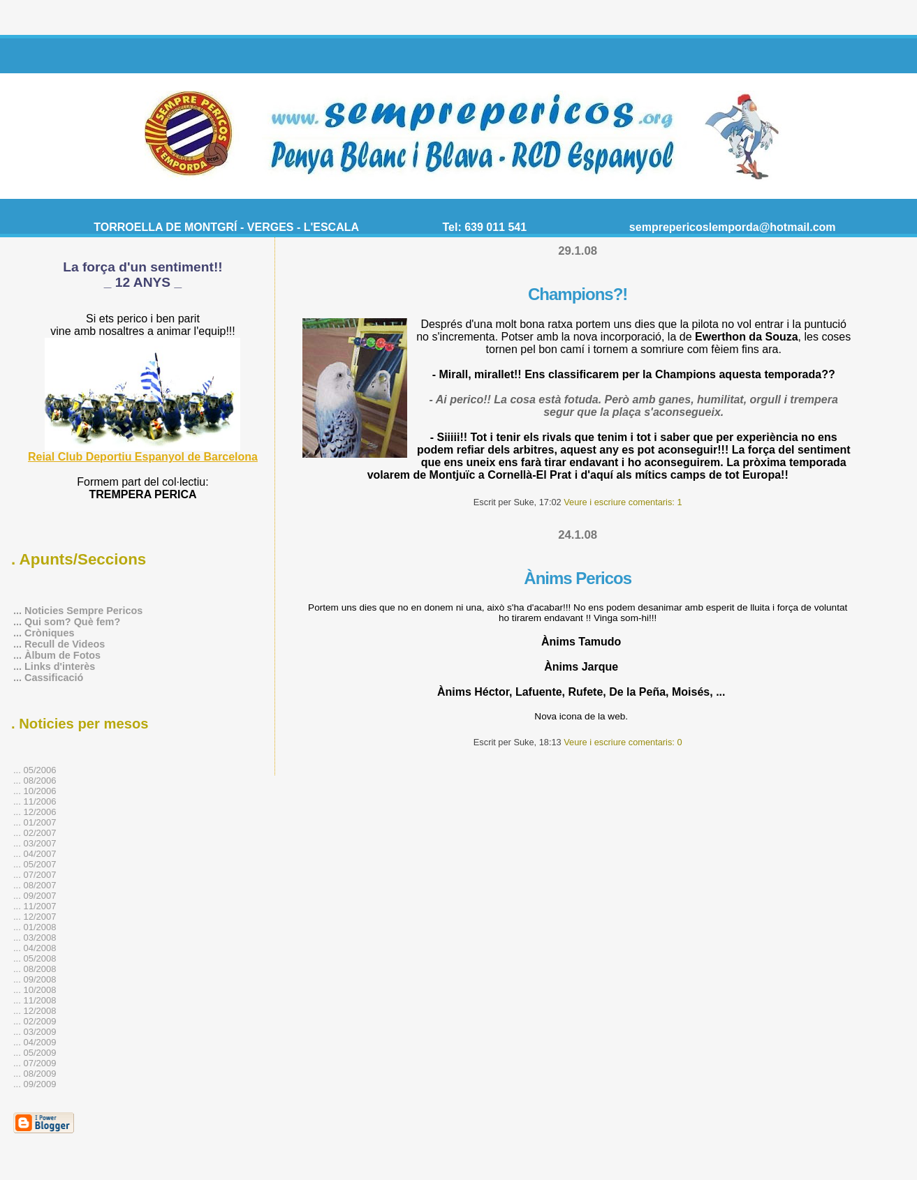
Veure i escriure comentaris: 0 (623, 742)
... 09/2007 (35, 895)
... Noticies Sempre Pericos (77, 610)
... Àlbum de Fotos (57, 655)
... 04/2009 (35, 1042)
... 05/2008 (35, 958)
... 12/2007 (35, 916)
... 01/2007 (35, 822)
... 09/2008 (35, 979)
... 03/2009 (35, 1031)
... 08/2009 (35, 1073)
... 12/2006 (35, 812)
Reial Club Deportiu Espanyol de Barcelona (143, 457)
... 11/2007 (35, 906)
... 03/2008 (35, 937)
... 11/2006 (35, 801)
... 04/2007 (35, 854)
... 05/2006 (35, 770)
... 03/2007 (35, 843)
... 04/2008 (35, 948)
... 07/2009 (35, 1063)
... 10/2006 (35, 791)
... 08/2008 (35, 969)
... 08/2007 (35, 885)
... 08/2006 (35, 780)
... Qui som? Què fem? (66, 621)
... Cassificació (48, 677)
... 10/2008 (35, 990)
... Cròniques (43, 632)
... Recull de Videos (59, 644)
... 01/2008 (35, 927)
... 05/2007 (35, 864)
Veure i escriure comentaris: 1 (623, 502)
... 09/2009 (35, 1084)
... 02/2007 (35, 833)
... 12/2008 (35, 1011)
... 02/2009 (35, 1021)
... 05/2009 (35, 1052)
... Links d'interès (54, 666)
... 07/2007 (35, 874)
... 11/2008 (35, 1000)
